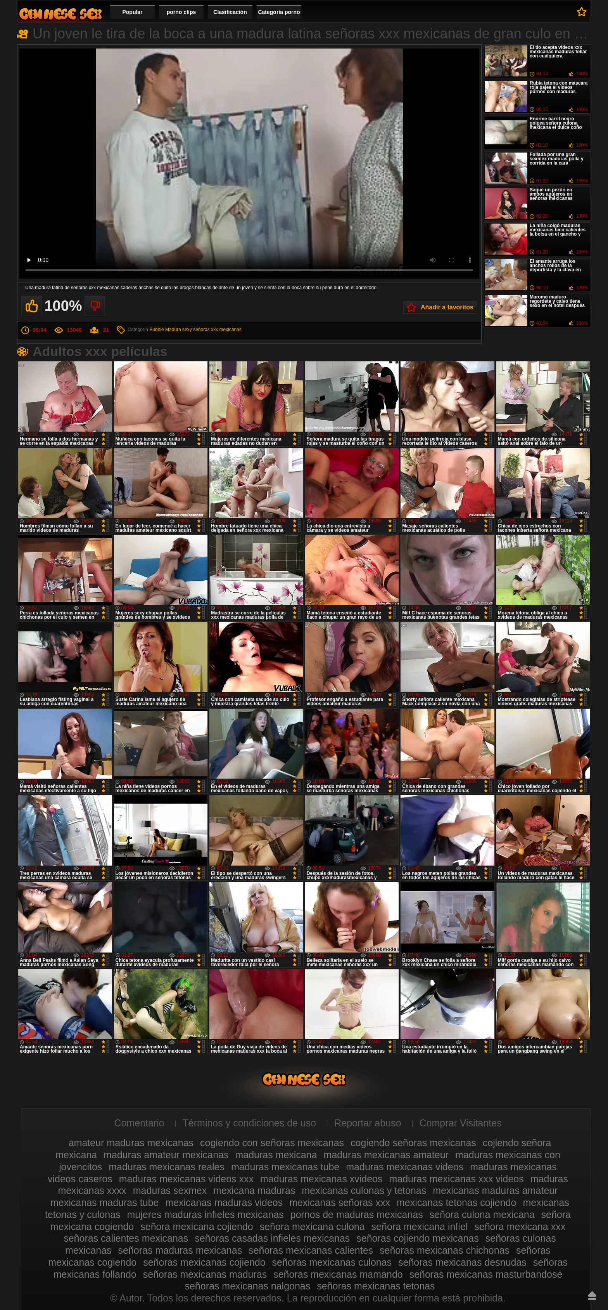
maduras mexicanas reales (167, 1166)
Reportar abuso (367, 1122)
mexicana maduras (254, 1190)
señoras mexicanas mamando (338, 1274)
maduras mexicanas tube (285, 1166)
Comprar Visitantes (461, 1122)
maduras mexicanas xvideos (321, 1178)
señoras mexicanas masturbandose (486, 1274)
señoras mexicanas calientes (311, 1250)
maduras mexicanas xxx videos (456, 1178)
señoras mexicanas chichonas (445, 1250)
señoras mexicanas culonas (332, 1262)
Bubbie (156, 329)
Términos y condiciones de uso (249, 1122)
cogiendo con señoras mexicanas (272, 1142)
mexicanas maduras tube (104, 1202)
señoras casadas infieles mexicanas (272, 1238)
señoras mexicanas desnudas (462, 1262)
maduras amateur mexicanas (166, 1154)
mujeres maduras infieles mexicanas (205, 1214)
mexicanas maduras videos (224, 1202)
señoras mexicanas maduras (205, 1274)
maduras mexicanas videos (404, 1166)
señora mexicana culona (312, 1226)
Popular (132, 12)
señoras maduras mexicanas (180, 1250)
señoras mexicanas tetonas (376, 1286)
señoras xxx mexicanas (217, 329)
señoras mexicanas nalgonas (247, 1286)
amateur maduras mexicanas (131, 1142)
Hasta (592, 1295)
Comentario (139, 1122)
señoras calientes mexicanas (126, 1238)
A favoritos (582, 11)
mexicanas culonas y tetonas (364, 1190)
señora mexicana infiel (419, 1226)
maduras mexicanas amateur (386, 1154)
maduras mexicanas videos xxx (186, 1178)
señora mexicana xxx (519, 1226)
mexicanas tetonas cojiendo (456, 1202)
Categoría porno (279, 12)
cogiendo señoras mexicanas (413, 1142)
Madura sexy (178, 329)
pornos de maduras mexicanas (356, 1214)
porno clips (181, 12)
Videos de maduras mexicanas (60, 13)
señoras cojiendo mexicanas (417, 1238)
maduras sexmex (170, 1190)
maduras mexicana (276, 1154)
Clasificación (230, 12)
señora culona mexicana (482, 1214)
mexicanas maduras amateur (495, 1190)
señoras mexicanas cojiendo (204, 1262)
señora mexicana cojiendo (196, 1226)
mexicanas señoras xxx (339, 1202)
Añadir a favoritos (447, 307)
